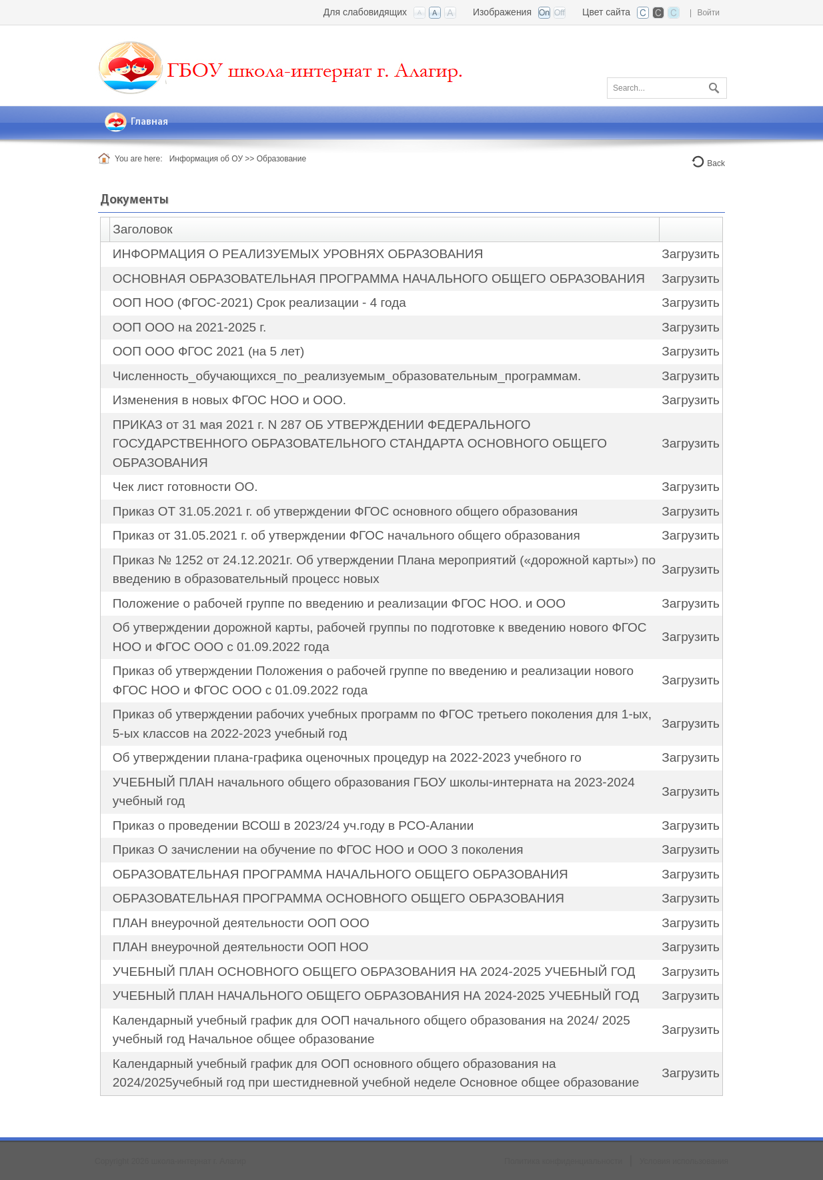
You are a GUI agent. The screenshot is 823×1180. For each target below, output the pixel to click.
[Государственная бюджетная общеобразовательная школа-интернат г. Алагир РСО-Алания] (284, 64)
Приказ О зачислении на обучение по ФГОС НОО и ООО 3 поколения (318, 849)
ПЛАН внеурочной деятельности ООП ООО (241, 923)
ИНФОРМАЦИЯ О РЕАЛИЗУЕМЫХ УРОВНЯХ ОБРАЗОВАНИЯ (298, 254)
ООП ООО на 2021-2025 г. (189, 327)
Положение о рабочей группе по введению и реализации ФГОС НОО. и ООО (339, 603)
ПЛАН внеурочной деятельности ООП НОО (241, 947)
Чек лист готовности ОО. (185, 487)
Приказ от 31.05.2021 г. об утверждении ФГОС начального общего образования (346, 535)
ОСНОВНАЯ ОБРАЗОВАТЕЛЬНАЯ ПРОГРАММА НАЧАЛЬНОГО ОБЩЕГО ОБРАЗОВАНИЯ (379, 278)
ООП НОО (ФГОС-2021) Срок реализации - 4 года (259, 303)
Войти (708, 12)
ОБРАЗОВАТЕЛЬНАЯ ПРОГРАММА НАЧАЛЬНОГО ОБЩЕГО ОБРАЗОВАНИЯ (340, 874)
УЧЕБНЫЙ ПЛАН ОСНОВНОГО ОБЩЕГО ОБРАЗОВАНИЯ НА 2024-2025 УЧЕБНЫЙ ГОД (374, 972)
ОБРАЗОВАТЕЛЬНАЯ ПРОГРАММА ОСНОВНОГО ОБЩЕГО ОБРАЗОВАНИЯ (338, 898)
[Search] (667, 88)
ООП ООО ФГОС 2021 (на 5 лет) (209, 351)
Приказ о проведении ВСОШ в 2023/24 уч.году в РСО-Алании (293, 825)
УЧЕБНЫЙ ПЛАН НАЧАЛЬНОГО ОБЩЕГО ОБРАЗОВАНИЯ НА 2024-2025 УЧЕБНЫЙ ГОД (376, 996)
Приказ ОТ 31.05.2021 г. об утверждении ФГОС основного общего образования (345, 511)
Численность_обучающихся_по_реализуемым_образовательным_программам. (347, 376)
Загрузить (691, 254)
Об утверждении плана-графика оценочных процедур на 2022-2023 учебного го (347, 757)
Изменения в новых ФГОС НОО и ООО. (229, 400)
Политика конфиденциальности (563, 1161)
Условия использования (684, 1161)
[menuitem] (136, 122)
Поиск (712, 85)
